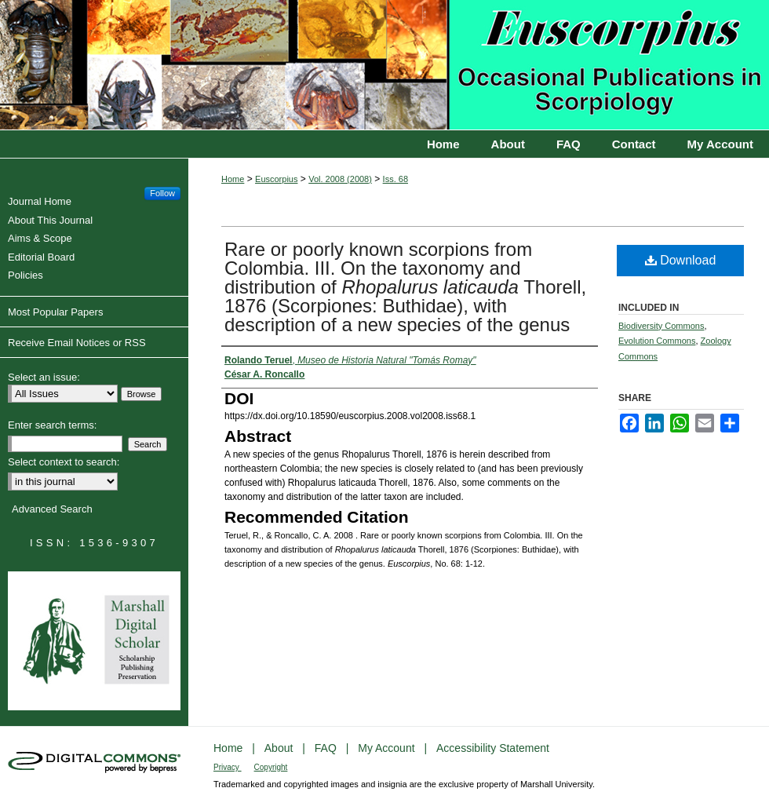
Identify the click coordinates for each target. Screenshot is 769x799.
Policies (27, 275)
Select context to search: (63, 462)
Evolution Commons (656, 340)
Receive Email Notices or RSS (77, 342)
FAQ (327, 748)
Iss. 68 (395, 179)
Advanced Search (52, 509)
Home (232, 179)
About (280, 748)
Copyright (271, 767)
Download (680, 260)
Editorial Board (43, 257)
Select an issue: (44, 377)
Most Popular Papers (55, 312)
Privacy (227, 767)
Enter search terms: (52, 425)
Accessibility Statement (492, 748)
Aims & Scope (42, 238)
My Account (387, 748)
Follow (162, 193)
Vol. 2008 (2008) (340, 179)
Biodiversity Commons (661, 325)
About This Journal (52, 220)
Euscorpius (384, 65)
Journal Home (41, 201)
